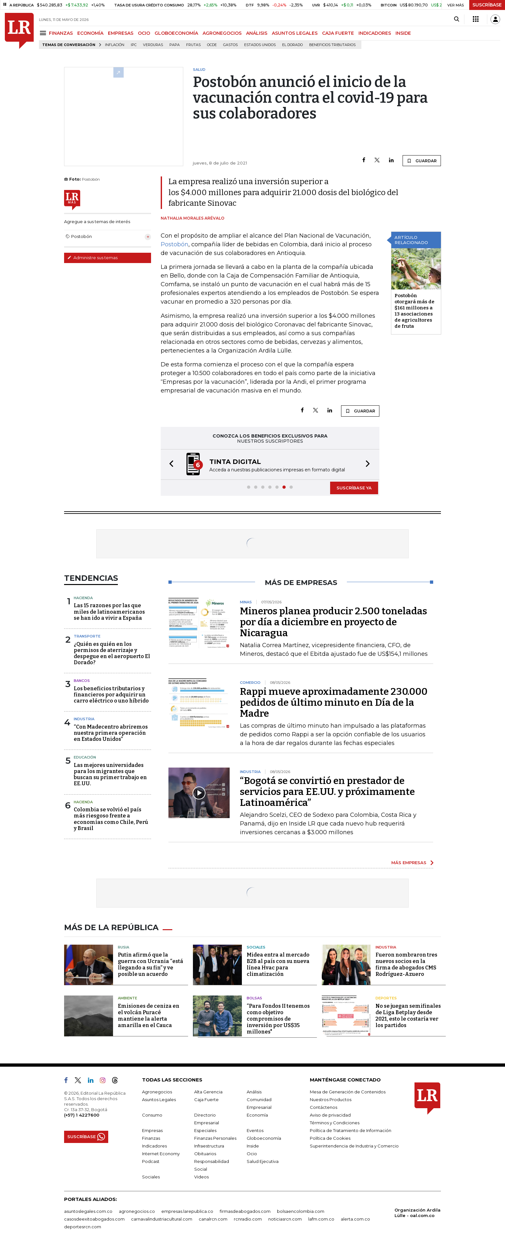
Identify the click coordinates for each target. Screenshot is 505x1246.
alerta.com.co (355, 1219)
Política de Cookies (330, 1138)
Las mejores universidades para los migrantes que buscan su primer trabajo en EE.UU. (110, 774)
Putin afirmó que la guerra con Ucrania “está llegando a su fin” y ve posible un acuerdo (150, 964)
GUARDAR (422, 160)
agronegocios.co (137, 1211)
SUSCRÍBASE (487, 5)
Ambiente (127, 998)
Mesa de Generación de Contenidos (348, 1091)
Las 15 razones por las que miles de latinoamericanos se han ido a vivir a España (109, 611)
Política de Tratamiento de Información (350, 1130)
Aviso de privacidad (330, 1115)
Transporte (87, 636)
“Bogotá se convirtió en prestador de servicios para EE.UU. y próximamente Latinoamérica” (327, 791)
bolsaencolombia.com (300, 1211)
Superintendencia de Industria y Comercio (354, 1145)
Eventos (255, 1130)
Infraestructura (209, 1145)
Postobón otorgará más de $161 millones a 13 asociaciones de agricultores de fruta (414, 311)
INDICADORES (374, 33)
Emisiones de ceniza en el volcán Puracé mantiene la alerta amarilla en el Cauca (148, 1015)
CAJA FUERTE (338, 33)
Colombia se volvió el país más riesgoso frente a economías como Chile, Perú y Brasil (111, 819)
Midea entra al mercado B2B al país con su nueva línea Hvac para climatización (278, 964)
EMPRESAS (120, 33)
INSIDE (403, 33)
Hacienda (83, 598)
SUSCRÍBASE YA (354, 487)
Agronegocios (157, 1091)
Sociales (256, 947)
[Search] (456, 19)
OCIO (144, 33)
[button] (169, 464)
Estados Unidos (260, 45)
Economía (257, 1115)
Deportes (386, 998)
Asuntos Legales (159, 1099)
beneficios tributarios (332, 45)
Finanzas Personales (215, 1138)
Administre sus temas (92, 257)
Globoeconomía (264, 1138)
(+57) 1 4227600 (81, 1115)
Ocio (252, 1153)
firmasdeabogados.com (245, 1211)
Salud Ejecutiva (263, 1161)
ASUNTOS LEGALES (295, 33)
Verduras (153, 45)
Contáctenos (323, 1107)
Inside (253, 1145)
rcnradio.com (248, 1219)
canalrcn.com (213, 1219)
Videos (201, 1176)
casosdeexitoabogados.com (94, 1219)
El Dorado (292, 45)
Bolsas (254, 998)
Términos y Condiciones (334, 1122)
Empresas (152, 1130)
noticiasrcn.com (285, 1219)
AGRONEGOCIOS (222, 33)
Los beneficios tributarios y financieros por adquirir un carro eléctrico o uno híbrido (111, 694)
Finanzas (151, 1138)
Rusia (123, 947)
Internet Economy (161, 1153)
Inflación (114, 45)
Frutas (193, 45)
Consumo (152, 1115)
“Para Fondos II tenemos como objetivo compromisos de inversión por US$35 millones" (278, 1019)
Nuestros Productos (330, 1099)
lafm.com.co (321, 1219)
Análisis (254, 1091)
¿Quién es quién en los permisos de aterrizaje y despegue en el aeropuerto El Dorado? (112, 653)
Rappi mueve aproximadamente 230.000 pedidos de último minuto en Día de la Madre (333, 702)
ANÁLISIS (256, 33)
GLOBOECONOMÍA (176, 33)
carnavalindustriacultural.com (161, 1219)
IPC (134, 45)
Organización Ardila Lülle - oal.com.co (418, 1212)
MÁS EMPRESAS (408, 862)
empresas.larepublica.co (187, 1211)
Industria (84, 719)
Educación (85, 757)
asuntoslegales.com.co (88, 1211)
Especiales (205, 1130)
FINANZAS (61, 33)
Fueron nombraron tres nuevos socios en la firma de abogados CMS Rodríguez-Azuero (406, 964)
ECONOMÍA (90, 33)
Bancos (82, 680)
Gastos (230, 45)
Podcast (150, 1161)
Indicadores (154, 1145)
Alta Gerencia (208, 1091)
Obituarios (205, 1153)
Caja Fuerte (206, 1099)
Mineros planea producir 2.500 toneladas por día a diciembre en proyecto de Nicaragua (333, 622)
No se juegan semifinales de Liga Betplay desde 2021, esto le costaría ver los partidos (408, 1015)
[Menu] (44, 33)
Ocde (212, 45)
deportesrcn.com (82, 1226)
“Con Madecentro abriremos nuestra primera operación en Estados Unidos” (111, 733)
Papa (174, 45)
